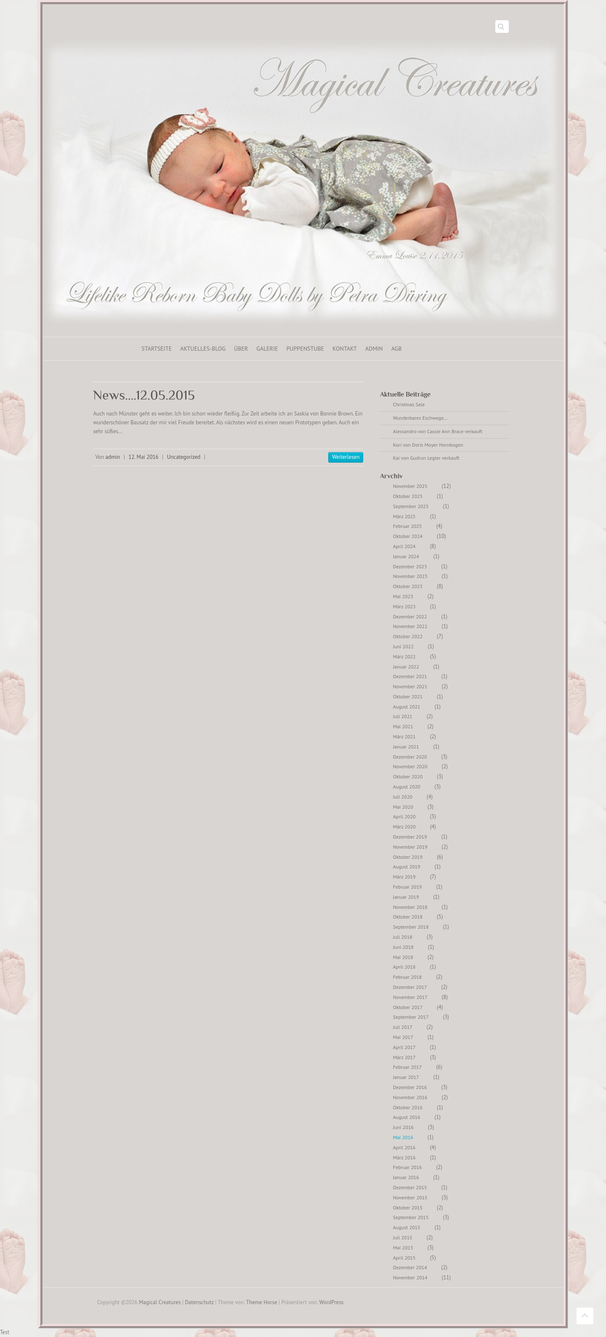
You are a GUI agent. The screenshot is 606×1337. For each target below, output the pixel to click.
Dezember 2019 (410, 837)
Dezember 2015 (410, 1187)
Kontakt (344, 348)
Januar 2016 (406, 1177)
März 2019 (404, 877)
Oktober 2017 (408, 1007)
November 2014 (410, 1277)
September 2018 (411, 927)
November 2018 (410, 907)
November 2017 (410, 997)
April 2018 (404, 967)
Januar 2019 (406, 897)
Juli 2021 (402, 716)
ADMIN (374, 348)
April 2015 (404, 1257)
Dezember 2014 (410, 1267)
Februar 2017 (407, 1067)
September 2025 (411, 506)
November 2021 (410, 686)
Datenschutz (199, 1302)
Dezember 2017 (410, 987)
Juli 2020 (402, 797)
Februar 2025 (407, 526)
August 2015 (406, 1227)
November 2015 (410, 1197)
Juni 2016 (403, 1127)
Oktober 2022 (408, 636)
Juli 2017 (402, 1027)
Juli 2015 (402, 1237)
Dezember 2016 (410, 1087)
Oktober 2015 (408, 1207)
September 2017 (411, 1017)
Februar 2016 (407, 1167)
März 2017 (404, 1057)
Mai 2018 (403, 957)
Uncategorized (184, 457)
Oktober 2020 (408, 776)
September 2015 (411, 1217)
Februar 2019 (407, 887)
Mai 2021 (403, 726)
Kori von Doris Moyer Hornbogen (428, 445)
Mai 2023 (403, 596)
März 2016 (404, 1157)
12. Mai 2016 (143, 457)
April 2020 (404, 816)
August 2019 (406, 866)
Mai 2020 (403, 807)
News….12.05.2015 (144, 394)
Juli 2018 (402, 937)
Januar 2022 (406, 666)
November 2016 (410, 1097)
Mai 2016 (403, 1137)
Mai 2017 (403, 1037)
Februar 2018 (407, 977)
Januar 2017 (406, 1077)
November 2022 (410, 626)
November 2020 (410, 766)
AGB (396, 348)
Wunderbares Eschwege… (420, 418)
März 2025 (404, 516)
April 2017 (404, 1047)
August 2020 (406, 786)
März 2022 (404, 656)
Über (241, 348)
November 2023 (410, 576)
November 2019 (410, 847)
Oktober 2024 (408, 536)
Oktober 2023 (408, 586)
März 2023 (404, 606)
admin (113, 457)
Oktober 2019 (408, 857)
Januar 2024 (406, 556)
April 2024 (404, 546)
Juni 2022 (403, 646)
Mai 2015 (403, 1247)
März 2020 (404, 826)
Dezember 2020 (410, 757)
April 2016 (404, 1147)
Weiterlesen (345, 457)
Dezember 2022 (410, 616)
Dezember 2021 (410, 676)
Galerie (267, 348)
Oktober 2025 (408, 496)
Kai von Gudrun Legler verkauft (426, 458)
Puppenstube (305, 348)
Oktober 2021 (408, 696)
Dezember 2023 (410, 566)
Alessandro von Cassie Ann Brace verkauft (437, 431)
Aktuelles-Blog (203, 348)
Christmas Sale (409, 404)
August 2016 (406, 1117)
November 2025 (410, 486)
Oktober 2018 (408, 917)
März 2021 (404, 736)
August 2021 (406, 706)
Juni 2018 (403, 947)
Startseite (156, 348)
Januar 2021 (406, 746)
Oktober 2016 (408, 1107)
